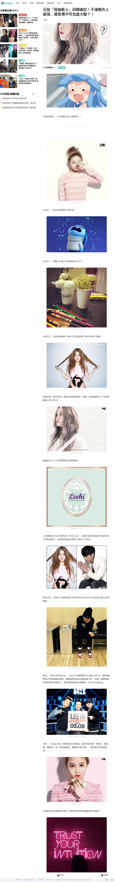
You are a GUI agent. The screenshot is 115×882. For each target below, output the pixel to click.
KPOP (24, 3)
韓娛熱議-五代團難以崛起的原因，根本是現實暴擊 (20, 103)
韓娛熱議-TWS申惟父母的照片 (14, 98)
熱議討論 (50, 3)
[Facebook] (106, 880)
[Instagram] (112, 880)
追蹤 (61, 67)
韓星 (31, 3)
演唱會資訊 (68, 3)
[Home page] (7, 3)
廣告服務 (49, 880)
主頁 (17, 3)
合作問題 (40, 880)
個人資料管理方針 (29, 880)
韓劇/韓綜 (40, 3)
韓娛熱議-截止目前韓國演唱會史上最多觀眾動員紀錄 (20, 108)
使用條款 (18, 880)
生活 (59, 3)
